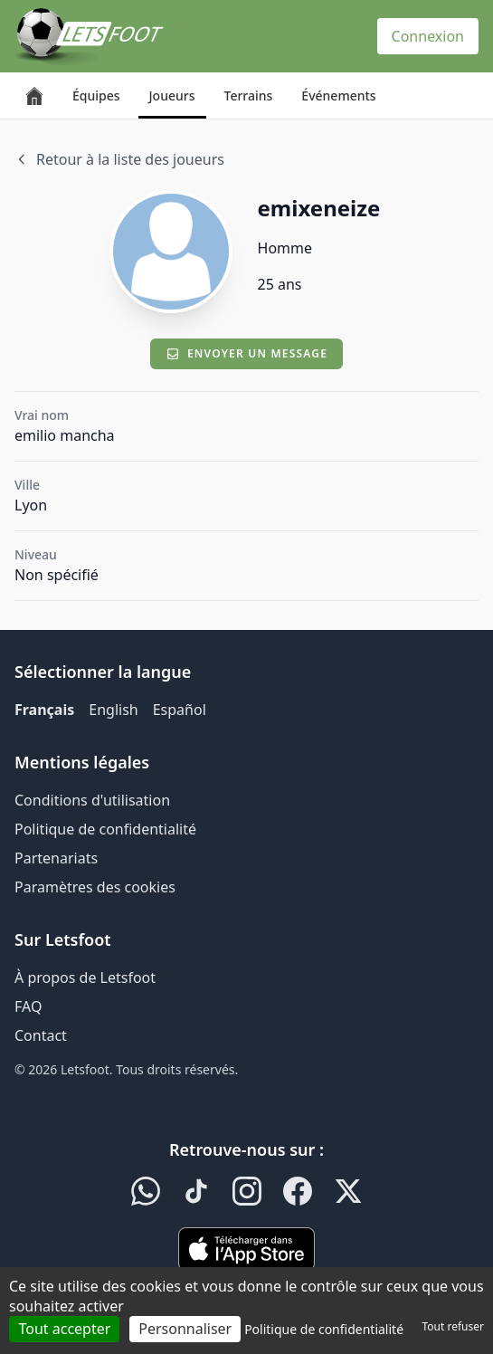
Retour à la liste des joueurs (119, 159)
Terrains (248, 95)
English (113, 710)
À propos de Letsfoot (85, 977)
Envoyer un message (246, 353)
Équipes (96, 95)
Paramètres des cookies (94, 887)
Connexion (428, 36)
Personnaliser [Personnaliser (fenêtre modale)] (185, 1329)
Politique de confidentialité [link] (323, 1329)
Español (179, 710)
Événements (338, 95)
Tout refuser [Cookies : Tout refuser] (453, 1326)
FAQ (28, 1006)
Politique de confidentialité (105, 829)
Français (44, 710)
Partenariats (56, 858)
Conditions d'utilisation (92, 800)
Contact (40, 1035)
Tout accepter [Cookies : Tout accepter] (64, 1329)
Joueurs (172, 95)
